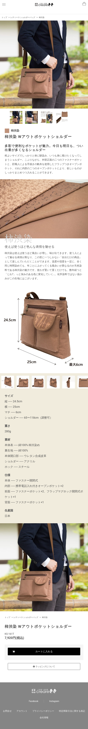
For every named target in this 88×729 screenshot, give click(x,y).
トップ (4, 17)
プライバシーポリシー (43, 711)
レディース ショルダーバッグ (22, 17)
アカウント (21, 711)
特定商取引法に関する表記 (72, 711)
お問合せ (7, 711)
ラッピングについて (44, 666)
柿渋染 (42, 17)
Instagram (54, 701)
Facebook (33, 701)
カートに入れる (44, 651)
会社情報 (44, 717)
